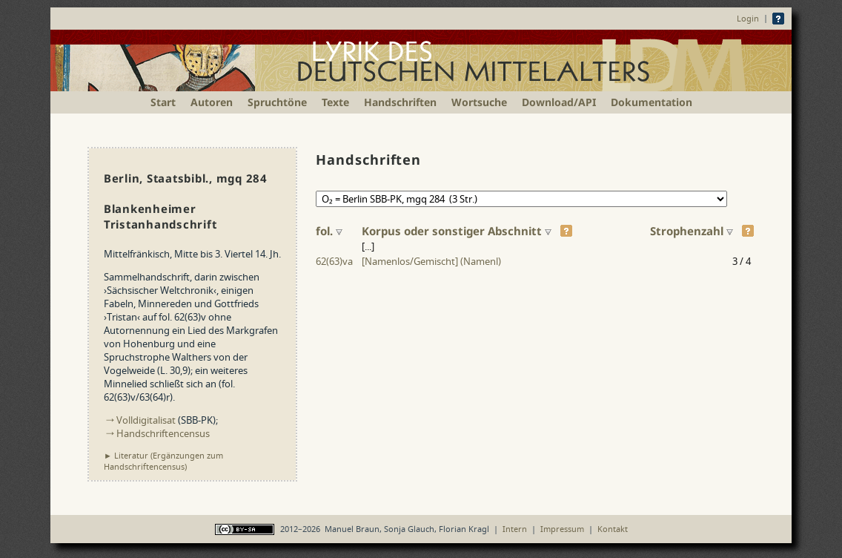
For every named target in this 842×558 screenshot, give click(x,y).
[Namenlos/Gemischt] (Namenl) (431, 261)
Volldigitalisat (146, 420)
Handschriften (400, 102)
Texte (335, 102)
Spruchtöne (277, 102)
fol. (329, 230)
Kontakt (612, 528)
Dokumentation (651, 102)
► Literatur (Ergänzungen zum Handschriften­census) (163, 461)
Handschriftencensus (163, 433)
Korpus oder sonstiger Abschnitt (456, 230)
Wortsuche (479, 102)
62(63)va (334, 261)
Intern (515, 528)
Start (163, 102)
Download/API (559, 102)
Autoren (211, 102)
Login (748, 18)
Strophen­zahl (691, 230)
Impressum (562, 528)
